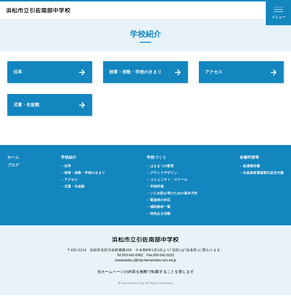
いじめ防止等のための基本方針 (174, 203)
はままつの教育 (162, 176)
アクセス (215, 74)
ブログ (13, 175)
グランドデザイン (163, 182)
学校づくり (156, 167)
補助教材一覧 (160, 216)
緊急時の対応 (160, 210)
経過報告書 (251, 176)
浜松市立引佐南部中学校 (45, 10)
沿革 (19, 74)
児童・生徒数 (28, 112)
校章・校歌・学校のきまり (136, 74)
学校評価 (157, 196)
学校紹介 (68, 167)
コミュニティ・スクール (168, 189)
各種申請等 (249, 167)
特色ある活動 (160, 223)
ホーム (13, 167)
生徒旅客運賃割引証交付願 (263, 182)
